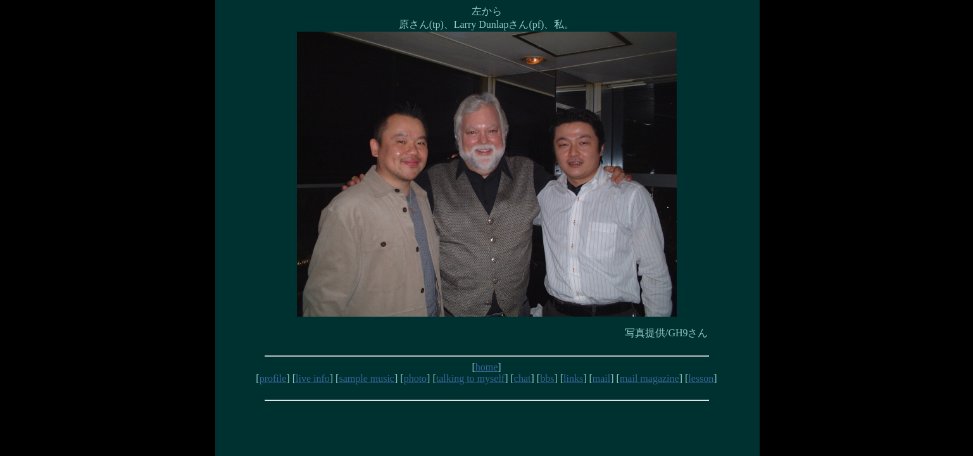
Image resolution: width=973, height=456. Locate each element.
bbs (547, 378)
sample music (366, 378)
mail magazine (649, 378)
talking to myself (470, 378)
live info (313, 378)
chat (522, 378)
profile (273, 378)
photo (415, 378)
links (573, 378)
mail (601, 378)
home (486, 367)
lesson (700, 378)
